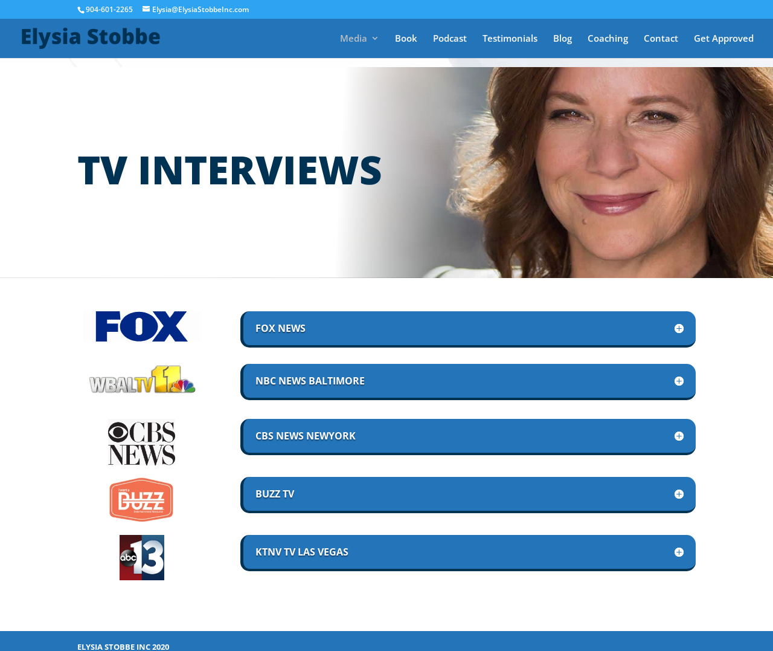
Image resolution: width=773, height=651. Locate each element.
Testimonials (510, 39)
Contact (661, 39)
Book (406, 39)
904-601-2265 (109, 9)
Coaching (608, 39)
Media (353, 39)
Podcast (450, 39)
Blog (562, 39)
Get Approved (724, 39)
